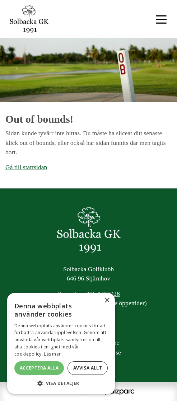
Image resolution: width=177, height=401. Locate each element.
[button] (61, 383)
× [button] (107, 300)
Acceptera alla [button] (39, 368)
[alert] (61, 343)
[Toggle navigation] (161, 19)
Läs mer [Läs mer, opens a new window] (52, 354)
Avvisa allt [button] (87, 368)
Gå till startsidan (26, 167)
